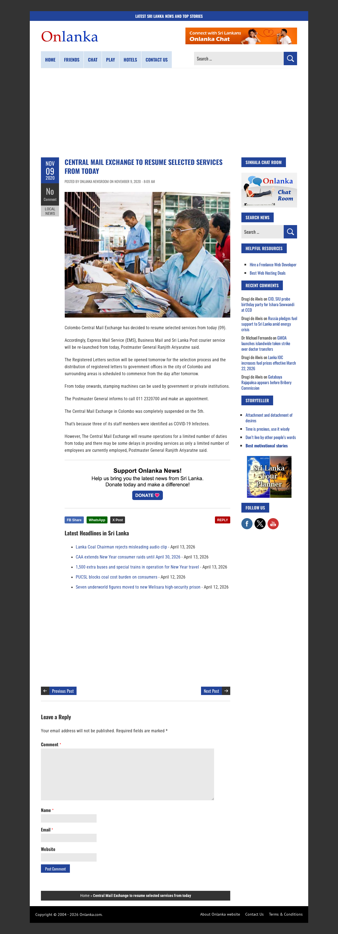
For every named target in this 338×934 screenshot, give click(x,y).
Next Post (211, 691)
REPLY (222, 520)
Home (50, 59)
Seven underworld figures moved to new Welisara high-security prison (138, 587)
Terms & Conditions (286, 914)
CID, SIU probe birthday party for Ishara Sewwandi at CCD (267, 304)
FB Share (74, 520)
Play (110, 59)
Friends (71, 59)
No (50, 191)
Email (47, 829)
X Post (117, 520)
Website (48, 849)
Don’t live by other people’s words (271, 437)
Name (47, 810)
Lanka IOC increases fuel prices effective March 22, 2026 (268, 362)
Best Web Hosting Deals (268, 273)
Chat (92, 59)
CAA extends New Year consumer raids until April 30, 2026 (128, 557)
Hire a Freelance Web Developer (273, 264)
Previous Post (63, 691)
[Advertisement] (169, 113)
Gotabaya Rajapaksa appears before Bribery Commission (266, 382)
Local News (50, 211)
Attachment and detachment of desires (269, 417)
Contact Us (254, 914)
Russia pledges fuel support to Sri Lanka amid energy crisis (269, 323)
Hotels (130, 59)
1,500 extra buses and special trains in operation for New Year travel (137, 567)
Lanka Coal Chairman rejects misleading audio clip (121, 547)
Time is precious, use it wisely (268, 429)
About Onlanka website (220, 914)
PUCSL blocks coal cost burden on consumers (116, 577)
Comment (50, 199)
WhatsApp (97, 520)
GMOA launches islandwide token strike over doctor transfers (265, 343)
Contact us (157, 59)
